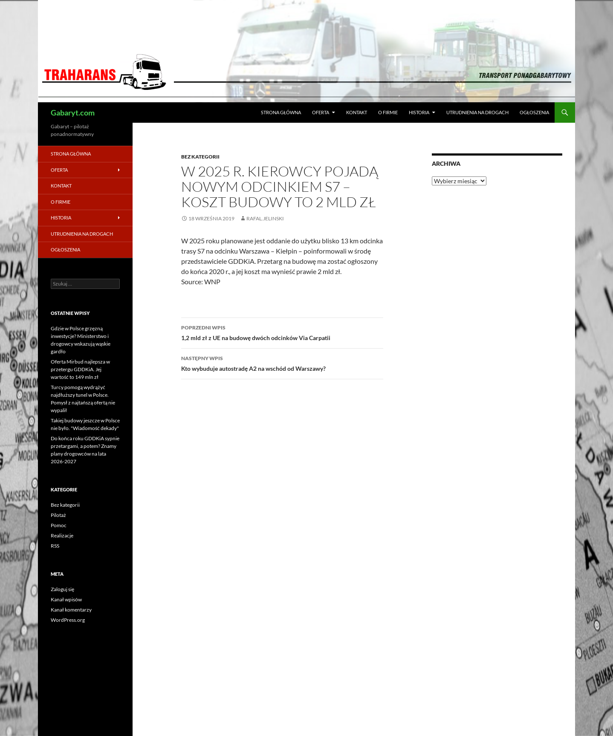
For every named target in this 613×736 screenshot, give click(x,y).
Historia (419, 112)
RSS (55, 546)
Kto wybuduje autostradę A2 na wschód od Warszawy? (282, 362)
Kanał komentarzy (71, 609)
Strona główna (281, 112)
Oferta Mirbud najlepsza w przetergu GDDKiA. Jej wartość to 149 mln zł (80, 369)
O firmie (388, 112)
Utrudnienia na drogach (477, 112)
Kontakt (356, 112)
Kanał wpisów (66, 599)
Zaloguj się (62, 589)
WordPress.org (68, 620)
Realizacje (62, 535)
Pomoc (59, 525)
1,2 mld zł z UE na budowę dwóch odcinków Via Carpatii (282, 332)
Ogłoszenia (534, 112)
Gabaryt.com (73, 112)
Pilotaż (58, 515)
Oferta (320, 112)
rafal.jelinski (265, 218)
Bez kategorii (200, 156)
